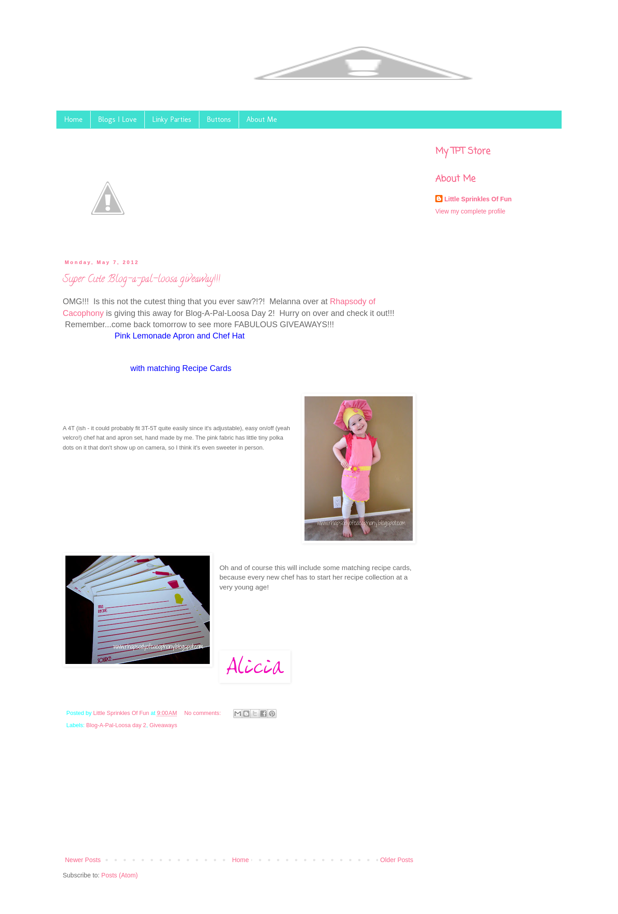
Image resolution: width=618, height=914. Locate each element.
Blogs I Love (117, 119)
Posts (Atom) (119, 875)
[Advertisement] (239, 798)
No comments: (203, 713)
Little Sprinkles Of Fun (122, 713)
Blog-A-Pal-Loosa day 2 (116, 725)
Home (73, 119)
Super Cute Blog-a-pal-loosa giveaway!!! (141, 280)
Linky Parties (171, 119)
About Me (261, 119)
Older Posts (396, 859)
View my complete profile (470, 211)
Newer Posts (83, 859)
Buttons (219, 119)
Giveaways (163, 725)
